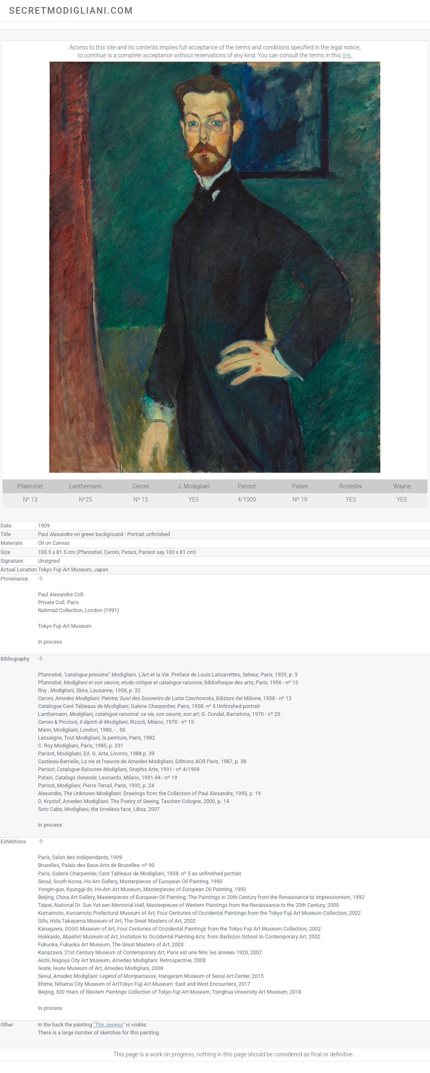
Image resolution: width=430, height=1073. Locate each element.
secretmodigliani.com (71, 10)
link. (347, 55)
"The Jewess (108, 1025)
